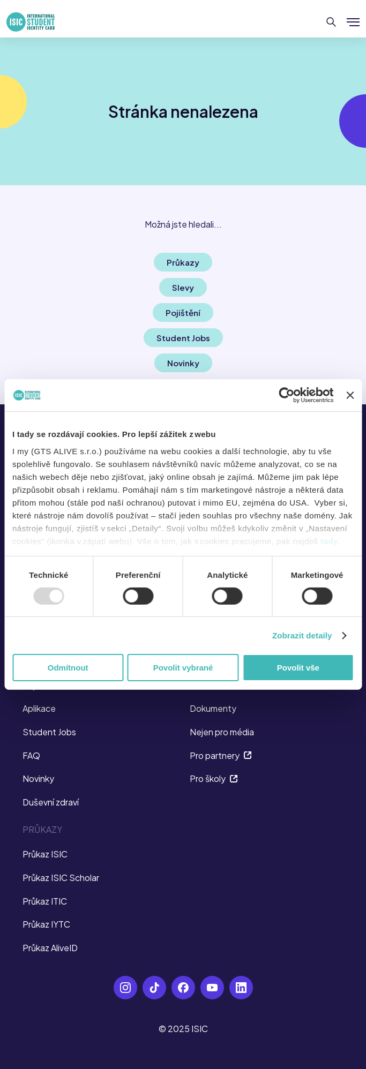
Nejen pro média (222, 731)
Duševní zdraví (51, 802)
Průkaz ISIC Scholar (61, 877)
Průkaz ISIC (45, 854)
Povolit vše (298, 667)
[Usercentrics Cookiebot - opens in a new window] (287, 395)
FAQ (31, 755)
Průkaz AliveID (50, 947)
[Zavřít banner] (350, 395)
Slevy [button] (183, 287)
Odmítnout (68, 667)
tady (329, 540)
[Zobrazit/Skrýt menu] (353, 22)
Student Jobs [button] (183, 338)
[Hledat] (331, 22)
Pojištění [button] (183, 312)
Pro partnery (221, 755)
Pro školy (214, 778)
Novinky (38, 778)
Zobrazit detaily (302, 635)
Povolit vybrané (183, 667)
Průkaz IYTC (46, 924)
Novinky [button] (183, 363)
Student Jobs (49, 731)
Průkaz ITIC (45, 901)
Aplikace (39, 708)
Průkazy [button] (183, 262)
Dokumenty (213, 708)
